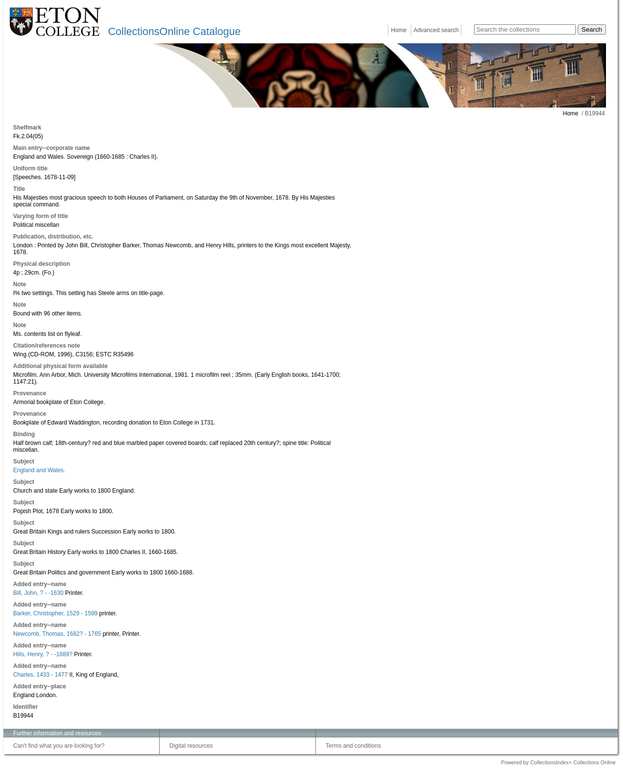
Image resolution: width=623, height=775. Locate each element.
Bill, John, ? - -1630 (38, 593)
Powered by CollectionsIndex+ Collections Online (558, 762)
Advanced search (436, 30)
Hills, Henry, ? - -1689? (43, 654)
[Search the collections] (525, 29)
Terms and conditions (353, 745)
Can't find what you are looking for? (59, 745)
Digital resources (191, 745)
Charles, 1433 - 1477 (40, 674)
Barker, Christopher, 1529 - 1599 (55, 613)
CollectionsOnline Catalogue (174, 31)
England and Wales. (39, 470)
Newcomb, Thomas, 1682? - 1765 (57, 633)
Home (398, 30)
